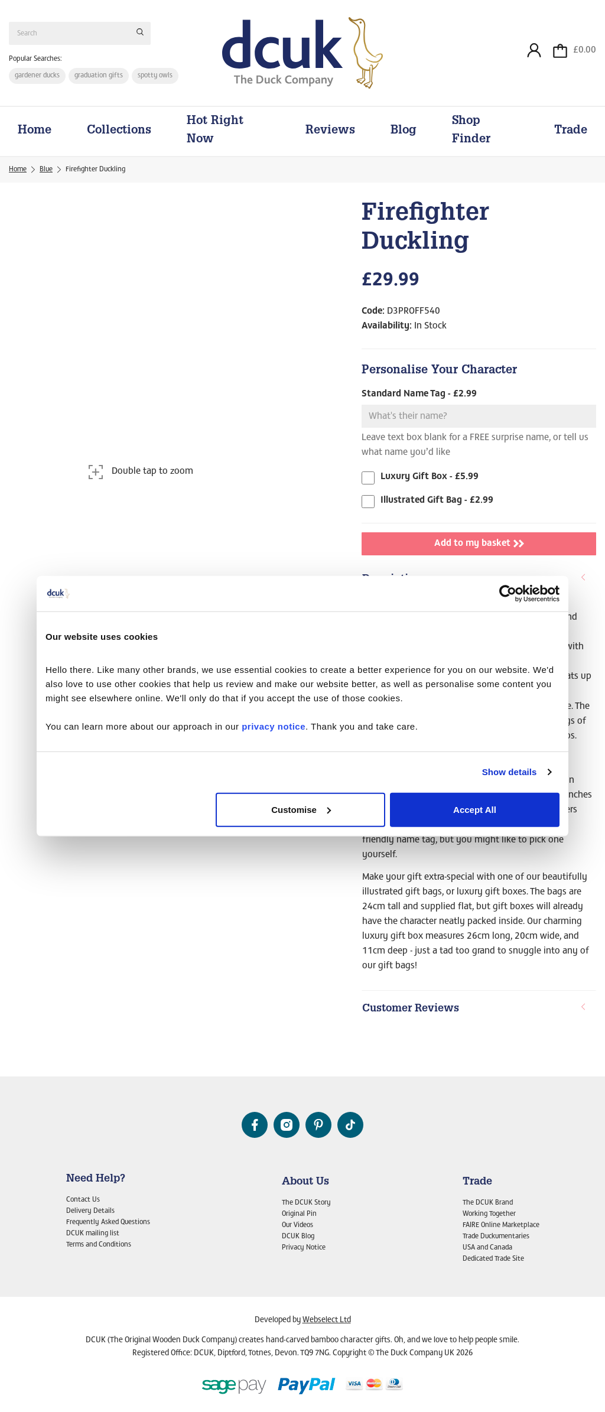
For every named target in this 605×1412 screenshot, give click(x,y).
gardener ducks (37, 76)
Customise (301, 809)
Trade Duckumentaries (496, 1236)
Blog (404, 132)
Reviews (330, 132)
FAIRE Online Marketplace (501, 1225)
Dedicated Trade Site (493, 1259)
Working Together (489, 1214)
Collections (119, 132)
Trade (570, 132)
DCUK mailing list (92, 1233)
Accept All (474, 809)
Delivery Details (90, 1211)
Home (34, 132)
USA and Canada (487, 1247)
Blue (46, 171)
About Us (305, 1182)
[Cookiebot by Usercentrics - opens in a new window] (508, 594)
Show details (509, 772)
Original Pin (299, 1214)
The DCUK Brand (488, 1203)
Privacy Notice (304, 1247)
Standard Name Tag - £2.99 (419, 396)
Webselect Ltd (326, 1321)
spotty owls (156, 76)
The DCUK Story (306, 1203)
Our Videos (297, 1225)
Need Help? (95, 1179)
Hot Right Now (215, 133)
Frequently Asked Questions (108, 1222)
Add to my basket (479, 545)
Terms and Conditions (98, 1244)
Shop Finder (471, 133)
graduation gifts (98, 76)
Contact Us (83, 1200)
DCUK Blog (298, 1236)
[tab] (479, 1011)
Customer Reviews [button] (474, 1010)
